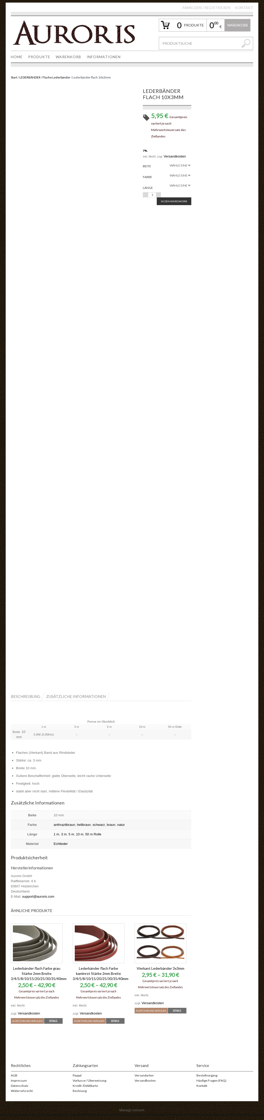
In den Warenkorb (174, 201)
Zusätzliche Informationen (76, 696)
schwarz (99, 825)
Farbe (147, 177)
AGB (14, 1081)
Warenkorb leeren (237, 27)
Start (14, 77)
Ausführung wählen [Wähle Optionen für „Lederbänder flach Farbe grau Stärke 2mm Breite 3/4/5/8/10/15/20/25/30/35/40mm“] (37, 1020)
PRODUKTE (39, 57)
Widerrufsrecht (22, 1097)
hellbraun (84, 825)
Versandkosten (175, 156)
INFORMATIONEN (104, 57)
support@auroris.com (38, 896)
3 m (64, 834)
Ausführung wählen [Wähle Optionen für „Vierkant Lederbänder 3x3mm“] (160, 1010)
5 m (71, 834)
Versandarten (144, 1081)
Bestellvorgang (206, 1081)
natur (121, 825)
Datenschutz (19, 1091)
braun (111, 825)
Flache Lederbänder (56, 77)
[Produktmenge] (152, 194)
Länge (148, 188)
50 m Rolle (93, 834)
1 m (56, 834)
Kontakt (244, 7)
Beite (147, 166)
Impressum (19, 1086)
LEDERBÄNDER (29, 77)
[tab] (28, 696)
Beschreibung (25, 696)
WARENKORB (68, 57)
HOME (17, 57)
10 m (80, 834)
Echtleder (61, 844)
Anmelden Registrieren (206, 7)
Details (36, 1027)
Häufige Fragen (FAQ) (211, 1086)
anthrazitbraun (64, 825)
